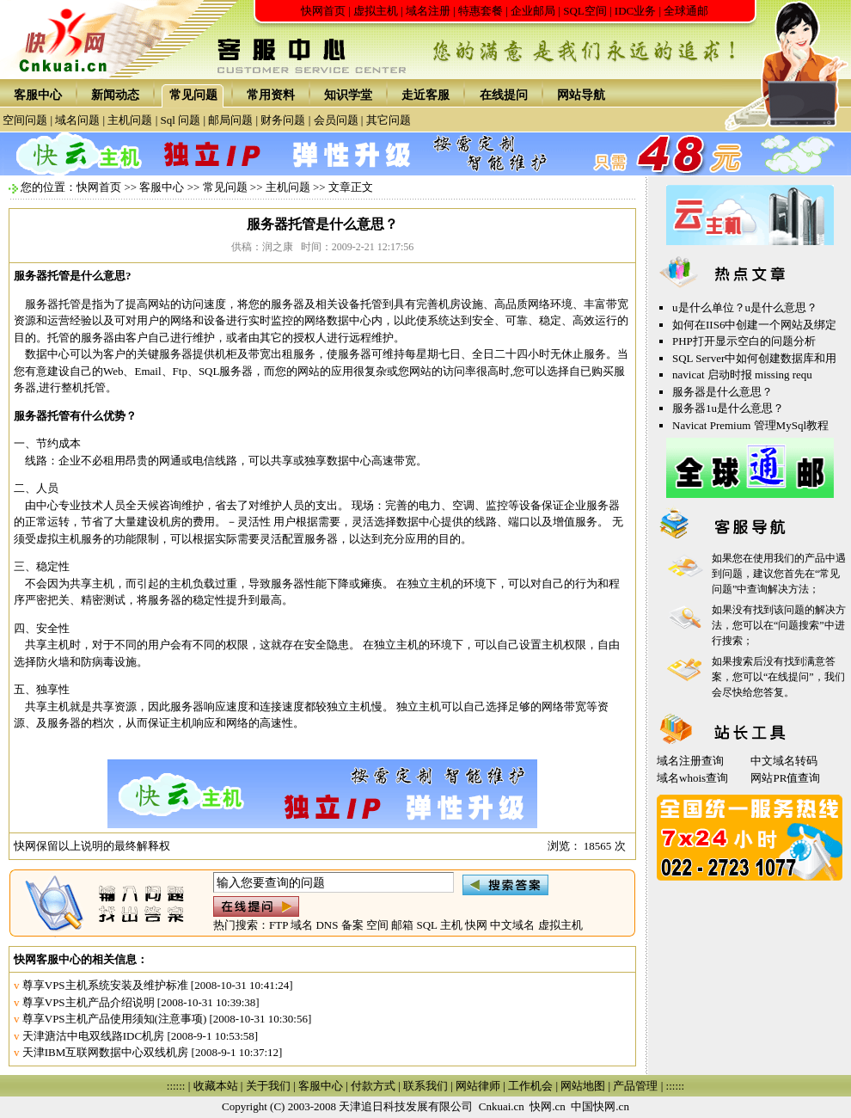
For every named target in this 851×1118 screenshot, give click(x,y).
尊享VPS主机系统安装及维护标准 (105, 985)
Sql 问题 (181, 120)
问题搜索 (798, 625)
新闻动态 (115, 95)
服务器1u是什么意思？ (728, 408)
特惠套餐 (480, 10)
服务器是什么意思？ (722, 391)
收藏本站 (215, 1085)
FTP (278, 924)
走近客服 (425, 95)
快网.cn (548, 1106)
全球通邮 (686, 10)
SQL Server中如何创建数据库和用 (754, 358)
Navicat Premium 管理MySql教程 (750, 425)
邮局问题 (230, 120)
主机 (451, 924)
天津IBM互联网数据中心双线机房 (105, 1052)
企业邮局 (533, 10)
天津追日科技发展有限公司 (406, 1106)
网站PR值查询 (785, 777)
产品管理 (635, 1085)
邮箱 (402, 924)
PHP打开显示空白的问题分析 (744, 341)
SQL (426, 924)
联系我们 (425, 1085)
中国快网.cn (600, 1106)
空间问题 (25, 120)
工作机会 (530, 1085)
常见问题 (193, 95)
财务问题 (282, 120)
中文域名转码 (783, 760)
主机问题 (129, 120)
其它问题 (388, 120)
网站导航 (581, 95)
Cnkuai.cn (501, 1106)
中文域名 (512, 924)
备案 (352, 924)
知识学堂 (348, 95)
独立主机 (429, 583)
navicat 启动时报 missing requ (742, 374)
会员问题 (336, 120)
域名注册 (428, 10)
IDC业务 (635, 10)
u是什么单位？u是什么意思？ (744, 307)
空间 (377, 924)
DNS (326, 924)
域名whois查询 (692, 777)
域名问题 (77, 120)
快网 (476, 924)
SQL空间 (585, 10)
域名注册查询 (690, 760)
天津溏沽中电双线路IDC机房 (93, 1035)
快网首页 (323, 10)
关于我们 (268, 1085)
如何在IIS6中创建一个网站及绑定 (754, 324)
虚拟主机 (375, 10)
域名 (302, 924)
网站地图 (582, 1085)
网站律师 (478, 1085)
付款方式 (373, 1085)
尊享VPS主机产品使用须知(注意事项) (114, 1018)
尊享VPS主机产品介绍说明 (88, 1002)
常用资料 (271, 95)
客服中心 (38, 95)
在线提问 (504, 95)
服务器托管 (42, 275)
